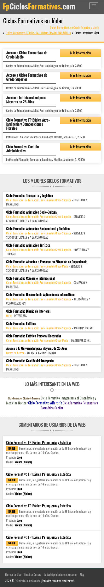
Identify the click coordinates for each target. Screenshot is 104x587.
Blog (82, 574)
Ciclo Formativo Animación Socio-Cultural (31, 212)
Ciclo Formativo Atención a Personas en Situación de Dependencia (46, 261)
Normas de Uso (13, 574)
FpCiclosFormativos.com (27, 581)
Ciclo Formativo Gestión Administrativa (22, 148)
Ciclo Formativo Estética (21, 323)
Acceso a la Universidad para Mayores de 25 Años (26, 99)
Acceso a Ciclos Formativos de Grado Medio (26, 55)
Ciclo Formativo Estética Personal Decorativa (33, 336)
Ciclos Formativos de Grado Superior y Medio (74, 27)
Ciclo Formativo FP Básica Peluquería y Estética (38, 442)
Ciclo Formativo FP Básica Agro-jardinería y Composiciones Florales (28, 124)
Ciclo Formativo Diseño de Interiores (28, 311)
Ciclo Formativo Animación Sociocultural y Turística (38, 228)
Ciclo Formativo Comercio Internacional (30, 278)
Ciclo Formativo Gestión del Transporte (30, 361)
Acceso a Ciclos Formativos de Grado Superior (26, 77)
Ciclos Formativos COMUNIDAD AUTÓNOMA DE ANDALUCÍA (38, 32)
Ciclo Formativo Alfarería (45, 402)
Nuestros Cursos (32, 574)
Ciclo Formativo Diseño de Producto (24, 398)
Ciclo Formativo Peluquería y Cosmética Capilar (69, 405)
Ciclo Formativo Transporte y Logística (29, 195)
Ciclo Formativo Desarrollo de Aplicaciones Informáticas (40, 294)
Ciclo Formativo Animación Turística (28, 245)
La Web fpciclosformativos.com (60, 574)
